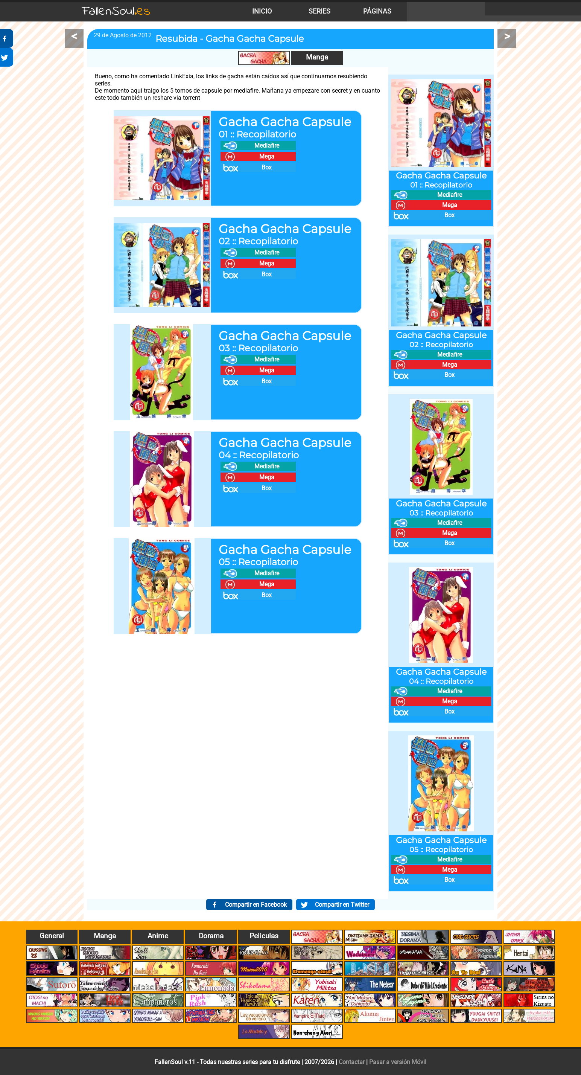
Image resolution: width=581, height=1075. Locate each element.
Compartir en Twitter (342, 904)
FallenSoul (116, 11)
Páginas (377, 11)
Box (267, 167)
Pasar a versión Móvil (397, 1062)
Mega (266, 156)
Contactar (352, 1062)
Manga (317, 57)
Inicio (262, 11)
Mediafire (266, 145)
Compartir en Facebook (256, 904)
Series (319, 11)
